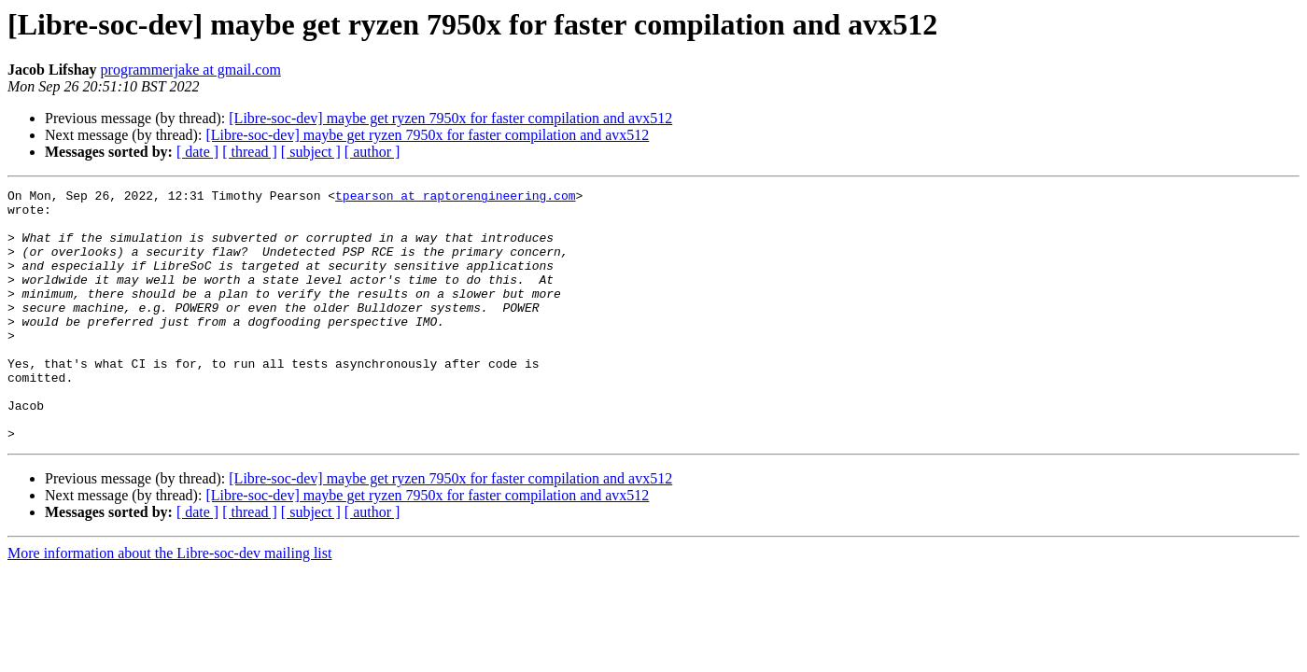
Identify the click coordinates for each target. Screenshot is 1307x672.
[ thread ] (249, 152)
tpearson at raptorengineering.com (455, 197)
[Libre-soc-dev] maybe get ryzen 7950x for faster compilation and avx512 (450, 118)
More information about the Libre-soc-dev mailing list (169, 603)
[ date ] (197, 152)
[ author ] (372, 152)
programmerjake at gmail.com (191, 69)
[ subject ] (311, 152)
